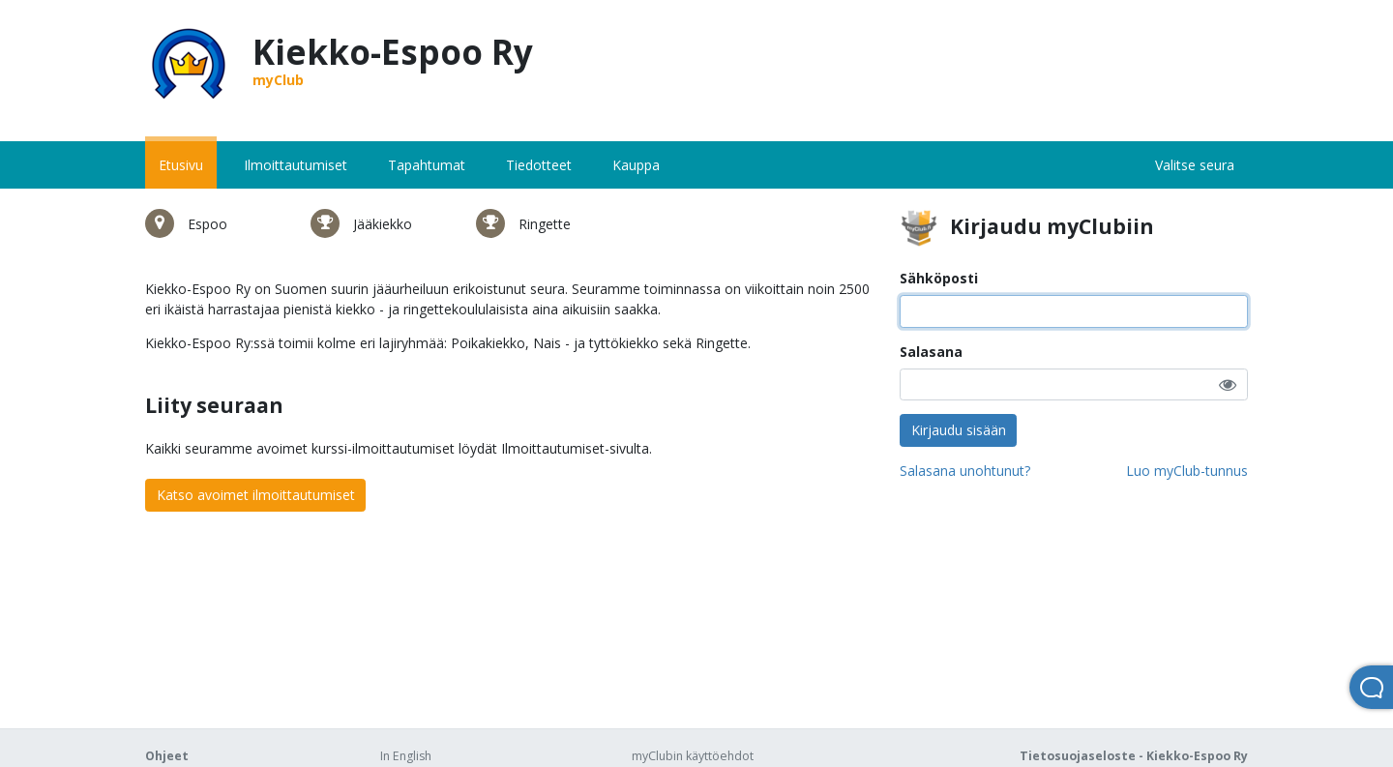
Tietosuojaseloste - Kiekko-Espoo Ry (1134, 756)
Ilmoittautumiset (295, 165)
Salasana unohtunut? (965, 470)
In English (405, 756)
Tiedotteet (539, 165)
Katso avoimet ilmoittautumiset (256, 495)
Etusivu (181, 165)
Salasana (931, 351)
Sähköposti (939, 278)
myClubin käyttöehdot (693, 756)
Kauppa (636, 165)
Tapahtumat (426, 165)
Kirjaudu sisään (958, 430)
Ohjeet (167, 756)
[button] (1227, 384)
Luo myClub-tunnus (1187, 470)
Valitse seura (1194, 165)
